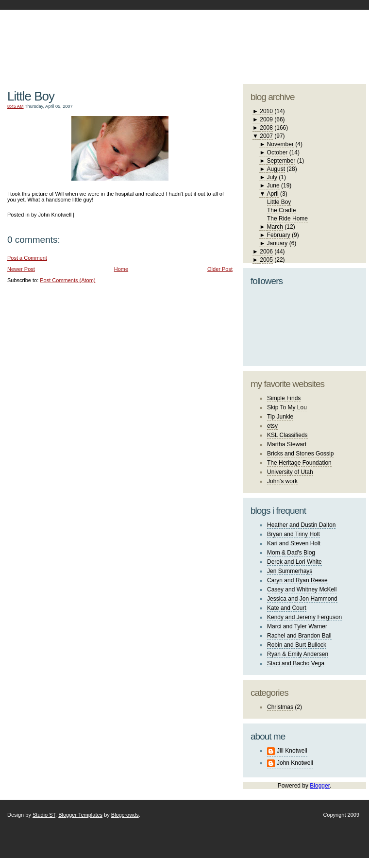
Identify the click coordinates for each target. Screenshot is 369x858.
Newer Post (21, 269)
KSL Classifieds (287, 435)
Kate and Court (286, 608)
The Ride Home (287, 218)
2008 (266, 127)
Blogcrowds (125, 815)
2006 (266, 251)
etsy (272, 425)
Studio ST (44, 815)
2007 (266, 136)
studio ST (290, 41)
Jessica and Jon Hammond (302, 598)
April (273, 193)
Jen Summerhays (289, 571)
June (273, 185)
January (277, 243)
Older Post (220, 269)
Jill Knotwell (292, 750)
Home (121, 269)
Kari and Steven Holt (293, 543)
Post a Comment (27, 258)
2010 (266, 111)
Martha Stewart (286, 444)
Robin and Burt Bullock (296, 644)
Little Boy (30, 96)
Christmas (280, 707)
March (275, 226)
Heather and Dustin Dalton (301, 525)
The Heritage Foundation (299, 462)
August (276, 169)
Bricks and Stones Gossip (300, 453)
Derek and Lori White (294, 561)
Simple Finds (284, 398)
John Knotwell (295, 762)
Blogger (320, 785)
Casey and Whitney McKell (301, 589)
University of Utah (290, 472)
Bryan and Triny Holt (293, 534)
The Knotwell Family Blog (117, 39)
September (281, 160)
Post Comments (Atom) (67, 280)
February (278, 235)
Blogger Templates (80, 815)
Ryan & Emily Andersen (297, 654)
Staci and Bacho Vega (295, 663)
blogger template (329, 34)
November (280, 144)
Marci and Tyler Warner (297, 626)
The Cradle (281, 210)
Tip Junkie (280, 416)
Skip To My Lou (287, 407)
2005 (266, 259)
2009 (266, 119)
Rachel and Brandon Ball (299, 635)
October (277, 152)
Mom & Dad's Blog (291, 552)
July (272, 177)
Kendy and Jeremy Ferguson (304, 617)
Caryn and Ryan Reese (297, 580)
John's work (282, 481)
